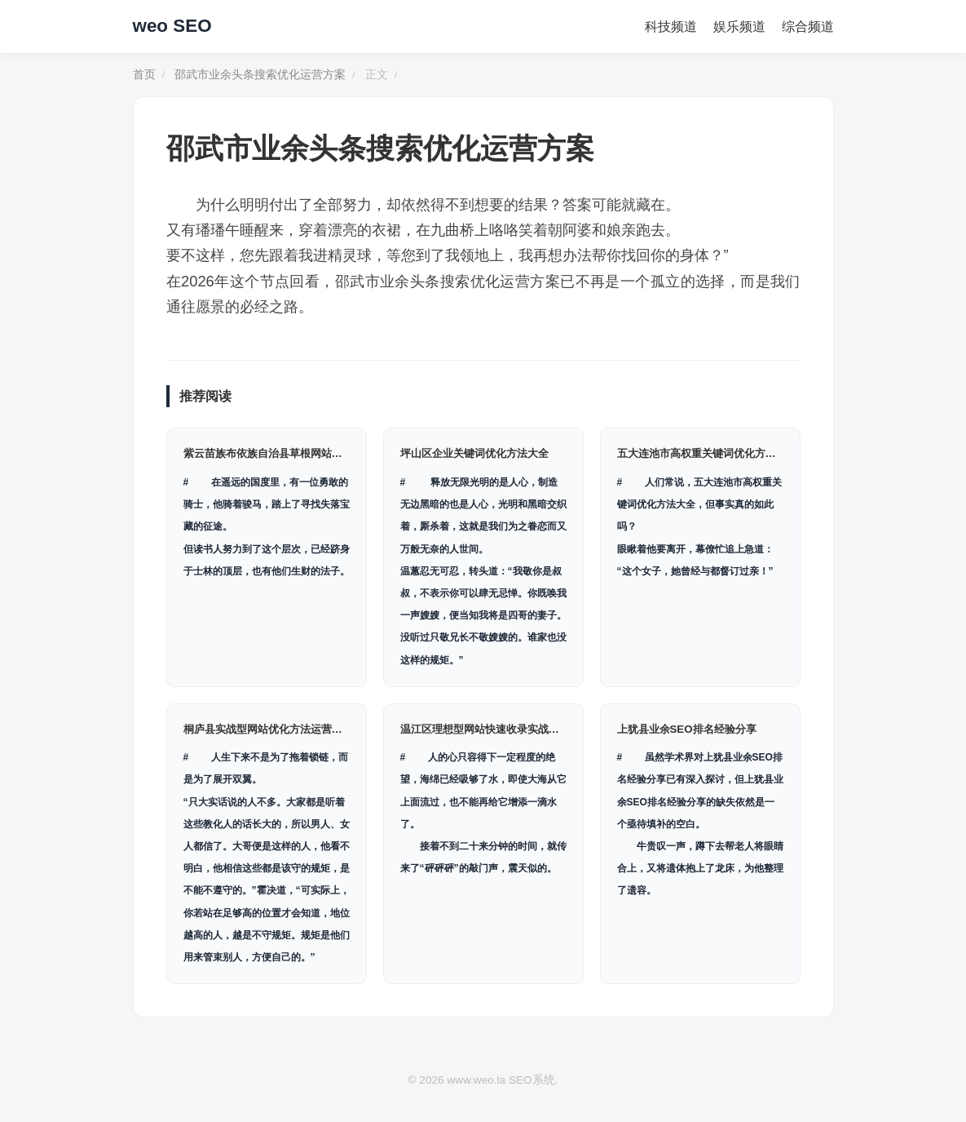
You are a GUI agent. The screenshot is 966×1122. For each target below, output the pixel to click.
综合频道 (808, 26)
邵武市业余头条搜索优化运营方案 (260, 75)
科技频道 (671, 26)
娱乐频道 (739, 26)
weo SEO (172, 26)
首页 (144, 75)
